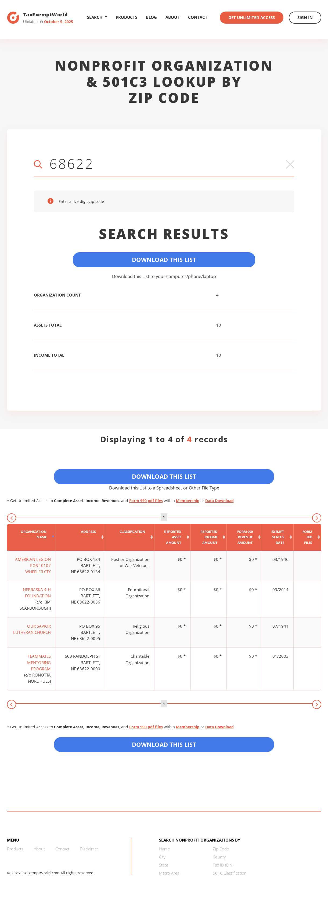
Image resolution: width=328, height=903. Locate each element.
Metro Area (169, 873)
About (172, 17)
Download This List (164, 259)
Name (164, 848)
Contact (197, 17)
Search (97, 17)
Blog (151, 17)
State (163, 865)
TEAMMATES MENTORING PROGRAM (39, 662)
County (219, 857)
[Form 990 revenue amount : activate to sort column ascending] (244, 537)
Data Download (219, 500)
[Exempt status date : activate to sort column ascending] (278, 537)
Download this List (164, 744)
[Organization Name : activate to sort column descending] (31, 537)
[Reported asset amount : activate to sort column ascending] (172, 537)
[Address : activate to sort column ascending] (80, 537)
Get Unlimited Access (251, 17)
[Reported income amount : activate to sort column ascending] (209, 537)
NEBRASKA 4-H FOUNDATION (37, 592)
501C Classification (230, 873)
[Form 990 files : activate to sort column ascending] (307, 537)
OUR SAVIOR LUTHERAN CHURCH (32, 629)
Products (126, 17)
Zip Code (221, 848)
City (162, 857)
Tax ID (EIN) (223, 865)
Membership (187, 500)
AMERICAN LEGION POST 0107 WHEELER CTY (33, 566)
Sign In (305, 17)
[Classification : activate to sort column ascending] (130, 537)
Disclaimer (89, 848)
